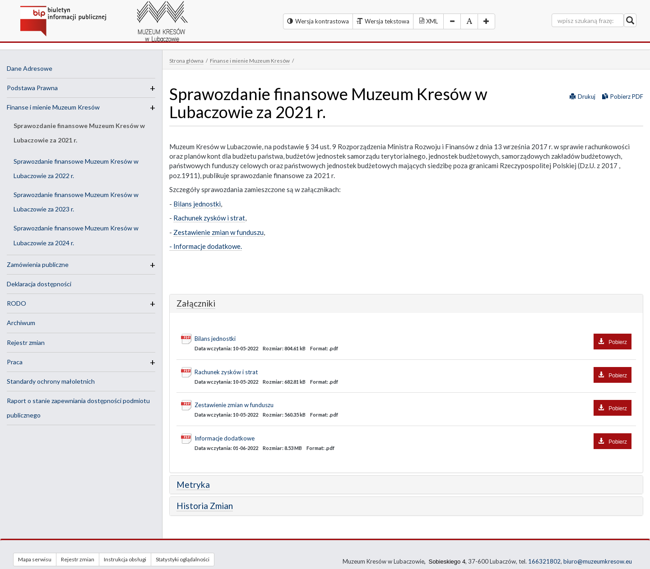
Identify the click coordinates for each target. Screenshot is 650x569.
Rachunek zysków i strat (209, 218)
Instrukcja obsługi (125, 559)
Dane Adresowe (29, 68)
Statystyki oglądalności (182, 559)
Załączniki (195, 303)
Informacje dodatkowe (413, 438)
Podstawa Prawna (32, 87)
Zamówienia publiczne (38, 264)
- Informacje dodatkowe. (205, 246)
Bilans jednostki (197, 204)
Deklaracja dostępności (39, 284)
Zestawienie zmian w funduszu (218, 232)
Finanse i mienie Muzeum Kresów (53, 107)
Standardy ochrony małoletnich (51, 381)
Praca (15, 361)
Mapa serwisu (34, 559)
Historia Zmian (204, 505)
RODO (16, 303)
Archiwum (21, 322)
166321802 (544, 561)
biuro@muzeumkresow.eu (597, 561)
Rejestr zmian (26, 342)
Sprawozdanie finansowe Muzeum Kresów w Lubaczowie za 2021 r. (79, 133)
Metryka (193, 484)
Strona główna (186, 60)
